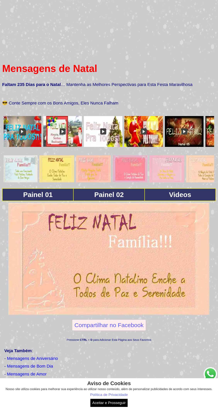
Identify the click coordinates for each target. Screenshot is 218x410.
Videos (180, 194)
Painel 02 (109, 194)
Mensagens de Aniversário (32, 358)
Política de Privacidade (109, 395)
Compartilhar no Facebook (108, 325)
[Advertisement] (109, 29)
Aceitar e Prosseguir (109, 403)
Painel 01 (38, 194)
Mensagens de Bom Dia (30, 366)
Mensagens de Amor (27, 374)
